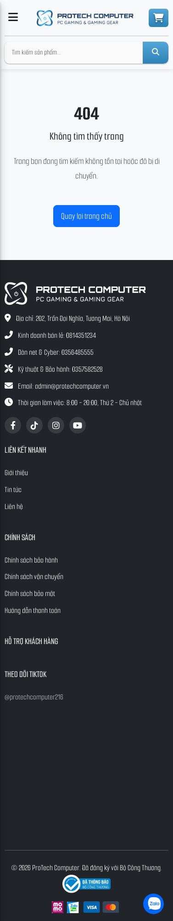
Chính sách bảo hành (31, 560)
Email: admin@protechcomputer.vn (63, 386)
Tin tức (13, 489)
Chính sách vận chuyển (34, 576)
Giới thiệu (16, 472)
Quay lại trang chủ (86, 216)
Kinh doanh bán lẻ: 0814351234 (57, 335)
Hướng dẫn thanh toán (33, 610)
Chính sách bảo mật (30, 593)
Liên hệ (14, 506)
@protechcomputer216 (34, 697)
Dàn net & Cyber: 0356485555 (56, 352)
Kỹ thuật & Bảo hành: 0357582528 (60, 369)
